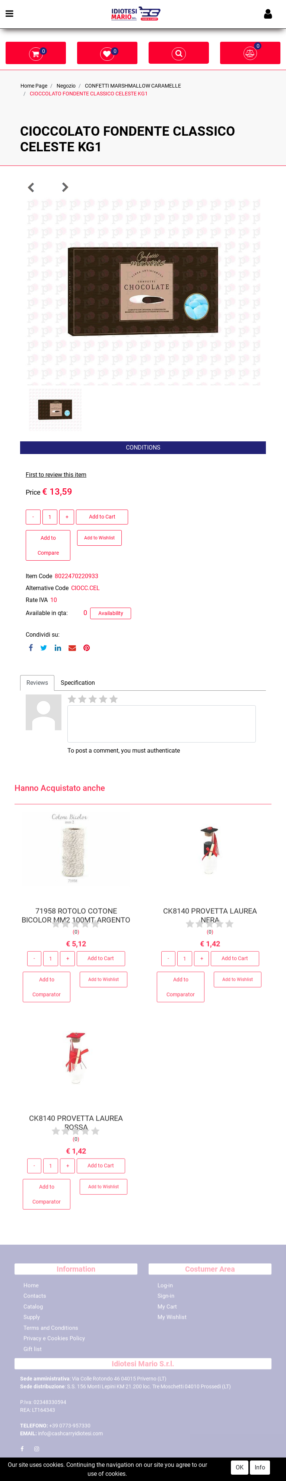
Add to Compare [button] (48, 545)
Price (33, 492)
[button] (31, 187)
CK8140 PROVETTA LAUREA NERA (210, 918)
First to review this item (56, 474)
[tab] (37, 683)
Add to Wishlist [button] (99, 538)
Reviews (37, 682)
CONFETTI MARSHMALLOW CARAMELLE (133, 86)
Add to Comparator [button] (46, 989)
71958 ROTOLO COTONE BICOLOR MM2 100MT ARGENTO (76, 918)
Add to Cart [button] (102, 517)
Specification (78, 682)
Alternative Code (47, 588)
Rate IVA (37, 600)
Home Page (33, 86)
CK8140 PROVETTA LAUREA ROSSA (76, 1125)
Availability (110, 613)
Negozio (66, 86)
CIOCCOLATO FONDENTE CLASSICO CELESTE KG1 (89, 94)
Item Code (39, 576)
